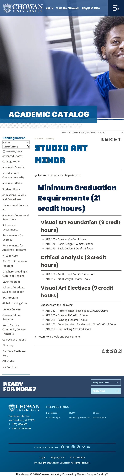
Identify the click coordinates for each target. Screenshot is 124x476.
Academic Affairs (12, 183)
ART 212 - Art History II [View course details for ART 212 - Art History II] (59, 279)
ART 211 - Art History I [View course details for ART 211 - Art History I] (59, 274)
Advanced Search (12, 156)
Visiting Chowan (67, 8)
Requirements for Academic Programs (14, 247)
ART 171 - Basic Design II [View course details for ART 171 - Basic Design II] (60, 248)
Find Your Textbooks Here (14, 353)
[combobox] (92, 132)
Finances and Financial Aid (15, 207)
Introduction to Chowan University (13, 175)
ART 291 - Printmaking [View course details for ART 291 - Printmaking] (59, 329)
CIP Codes (8, 361)
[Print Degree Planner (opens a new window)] (103, 139)
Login (42, 457)
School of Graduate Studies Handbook (13, 289)
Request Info (91, 8)
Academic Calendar (13, 167)
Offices (95, 412)
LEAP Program (11, 281)
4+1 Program (10, 297)
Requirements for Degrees (12, 237)
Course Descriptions (14, 339)
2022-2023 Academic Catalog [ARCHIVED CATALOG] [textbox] (83, 132)
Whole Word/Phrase (14, 151)
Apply (49, 8)
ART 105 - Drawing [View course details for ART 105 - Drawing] (56, 239)
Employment (58, 457)
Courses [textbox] (6, 142)
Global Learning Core (14, 303)
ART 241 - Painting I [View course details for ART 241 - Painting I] (57, 320)
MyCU (72, 412)
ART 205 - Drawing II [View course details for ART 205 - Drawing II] (58, 315)
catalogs (24, 474)
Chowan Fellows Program (11, 317)
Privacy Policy (77, 457)
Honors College (11, 309)
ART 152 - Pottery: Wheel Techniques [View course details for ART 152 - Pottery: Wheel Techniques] (67, 310)
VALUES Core (10, 255)
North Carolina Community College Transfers (14, 329)
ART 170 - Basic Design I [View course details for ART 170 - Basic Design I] (60, 244)
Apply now (106, 391)
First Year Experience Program (14, 263)
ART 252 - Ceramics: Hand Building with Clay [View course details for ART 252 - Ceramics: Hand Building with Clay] (72, 324)
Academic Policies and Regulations (15, 217)
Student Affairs (11, 189)
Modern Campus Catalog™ (92, 474)
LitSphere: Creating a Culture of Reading (14, 274)
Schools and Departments (10, 227)
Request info (106, 382)
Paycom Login (53, 417)
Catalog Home (11, 161)
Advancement (99, 417)
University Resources (79, 417)
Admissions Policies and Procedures (14, 197)
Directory (7, 345)
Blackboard (51, 412)
